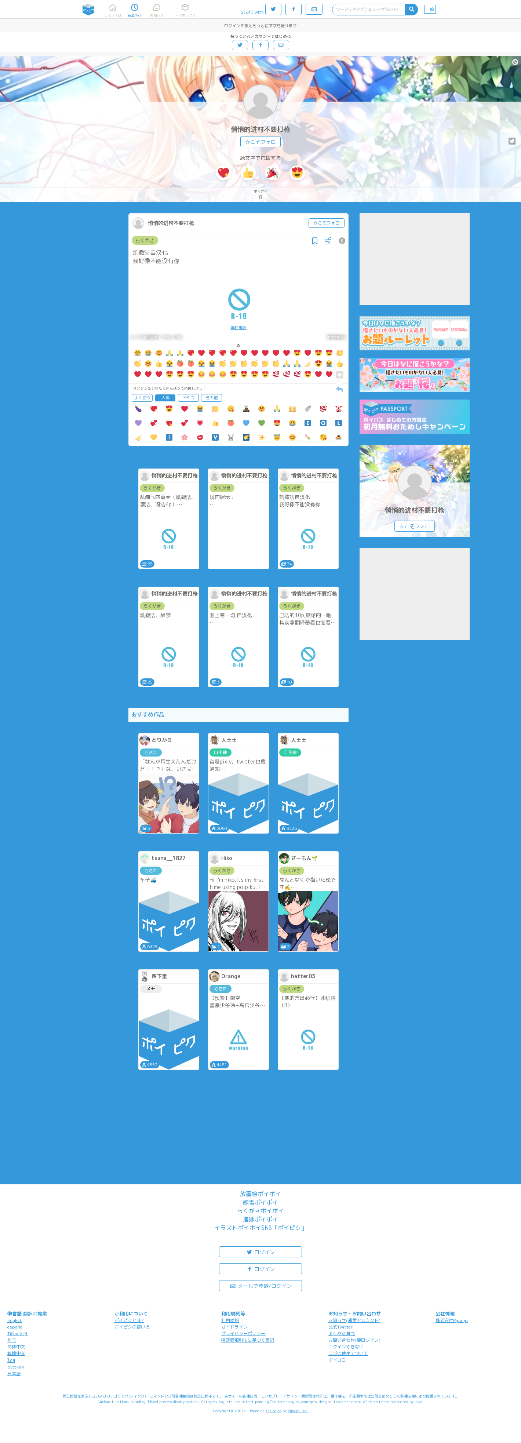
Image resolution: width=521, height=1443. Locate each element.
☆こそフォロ (260, 141)
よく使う (142, 398)
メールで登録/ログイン (261, 1285)
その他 (211, 398)
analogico (273, 1410)
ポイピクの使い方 (132, 1327)
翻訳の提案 (35, 1313)
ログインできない (346, 1347)
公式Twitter (340, 1327)
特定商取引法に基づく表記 (247, 1340)
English (14, 1320)
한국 (11, 1340)
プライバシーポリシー (243, 1333)
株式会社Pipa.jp (452, 1320)
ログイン (260, 1251)
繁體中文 (16, 1353)
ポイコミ (337, 1360)
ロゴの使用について (348, 1353)
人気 (165, 398)
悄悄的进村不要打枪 (260, 129)
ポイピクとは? (129, 1320)
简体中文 (16, 1347)
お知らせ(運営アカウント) (354, 1320)
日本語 (14, 1373)
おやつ (188, 398)
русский (15, 1367)
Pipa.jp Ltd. (298, 1410)
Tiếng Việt (17, 1333)
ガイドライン (234, 1327)
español (15, 1327)
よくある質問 (341, 1333)
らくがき (144, 240)
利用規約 (230, 1320)
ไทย (11, 1360)
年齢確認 (238, 328)
